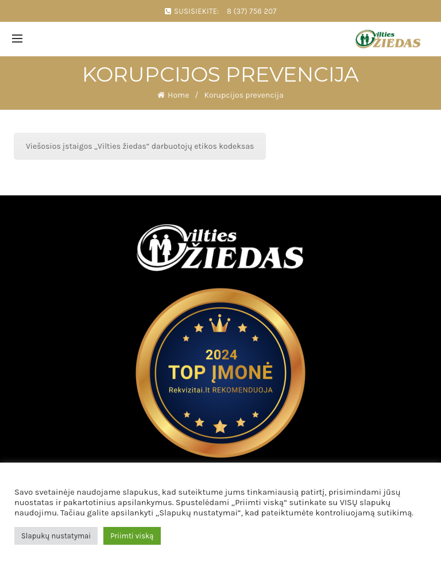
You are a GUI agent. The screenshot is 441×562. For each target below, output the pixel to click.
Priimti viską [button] (131, 536)
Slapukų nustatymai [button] (56, 536)
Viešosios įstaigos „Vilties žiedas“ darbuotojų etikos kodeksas (140, 146)
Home (178, 95)
